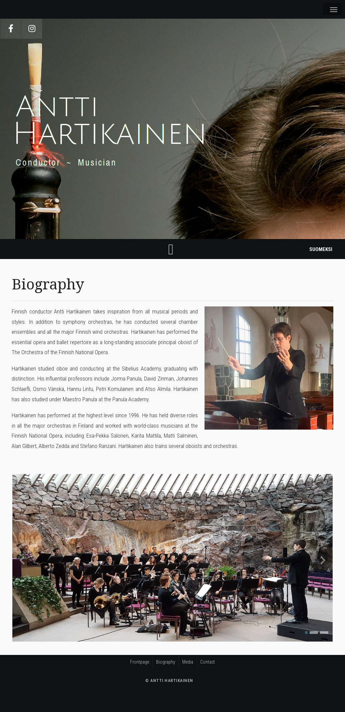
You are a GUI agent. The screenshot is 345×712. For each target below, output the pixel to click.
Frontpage (139, 662)
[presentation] (22, 560)
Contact (207, 662)
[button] (306, 632)
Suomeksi (320, 249)
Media (187, 662)
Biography (165, 662)
